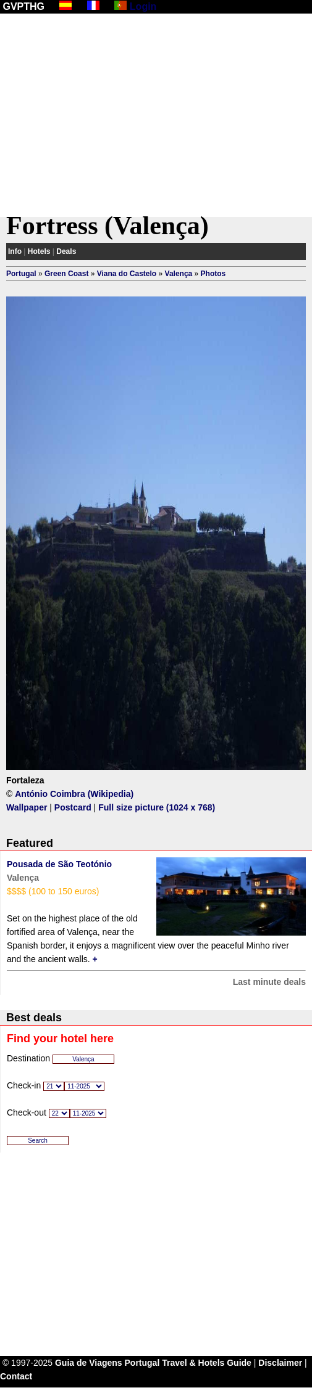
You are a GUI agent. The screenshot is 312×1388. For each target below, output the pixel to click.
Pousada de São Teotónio (59, 864)
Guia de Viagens (88, 1363)
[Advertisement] (156, 115)
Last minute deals (269, 982)
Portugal (21, 273)
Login (143, 6)
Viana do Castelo (126, 273)
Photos (213, 273)
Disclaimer (280, 1363)
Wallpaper (26, 807)
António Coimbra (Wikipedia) (74, 794)
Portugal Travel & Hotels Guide (188, 1363)
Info (15, 251)
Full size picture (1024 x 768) (156, 807)
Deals (66, 251)
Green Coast (66, 273)
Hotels (39, 251)
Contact (16, 1376)
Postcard (72, 807)
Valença (179, 273)
